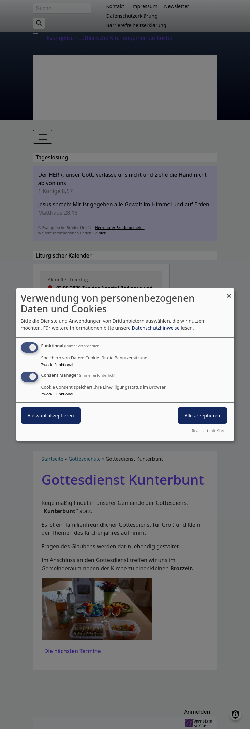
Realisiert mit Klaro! (209, 430)
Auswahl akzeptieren (51, 415)
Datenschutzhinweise (155, 328)
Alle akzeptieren (202, 415)
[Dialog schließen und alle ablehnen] (229, 292)
